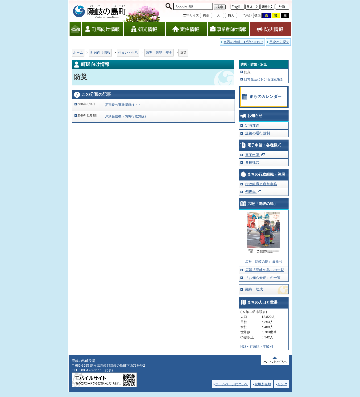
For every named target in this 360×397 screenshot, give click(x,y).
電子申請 (252, 155)
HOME (75, 29)
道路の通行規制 (257, 133)
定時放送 (252, 125)
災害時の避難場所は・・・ (125, 105)
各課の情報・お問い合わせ (243, 42)
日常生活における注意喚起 (264, 79)
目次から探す (279, 42)
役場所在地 (263, 384)
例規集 (251, 192)
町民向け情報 (102, 29)
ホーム (78, 52)
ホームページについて (231, 384)
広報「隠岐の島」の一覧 (264, 270)
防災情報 (270, 29)
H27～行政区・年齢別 (256, 346)
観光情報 (144, 29)
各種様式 (252, 162)
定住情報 (186, 29)
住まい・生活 (128, 52)
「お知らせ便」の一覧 (263, 278)
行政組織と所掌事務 (261, 184)
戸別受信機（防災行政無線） (126, 116)
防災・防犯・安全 (159, 52)
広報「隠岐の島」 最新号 (263, 261)
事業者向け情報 (228, 29)
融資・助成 (254, 289)
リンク (282, 384)
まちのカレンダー (265, 96)
